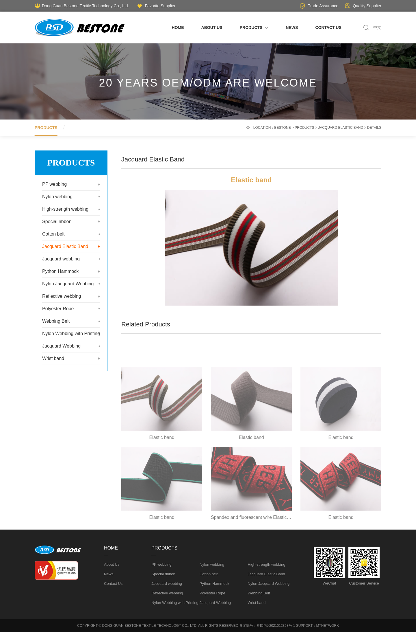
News (109, 574)
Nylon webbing (57, 196)
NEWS (292, 27)
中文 (377, 27)
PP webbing (54, 184)
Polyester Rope (58, 308)
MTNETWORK (327, 626)
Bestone (282, 128)
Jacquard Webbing (61, 345)
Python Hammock (60, 271)
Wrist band (53, 358)
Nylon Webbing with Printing (71, 333)
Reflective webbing (61, 296)
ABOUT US (211, 27)
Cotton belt (53, 234)
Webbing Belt (56, 321)
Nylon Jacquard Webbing (68, 283)
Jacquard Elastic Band (340, 128)
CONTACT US (328, 27)
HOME (178, 27)
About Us (111, 564)
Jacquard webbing (61, 258)
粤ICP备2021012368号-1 (276, 626)
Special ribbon (56, 221)
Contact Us (113, 583)
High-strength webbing (65, 209)
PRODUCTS (254, 27)
